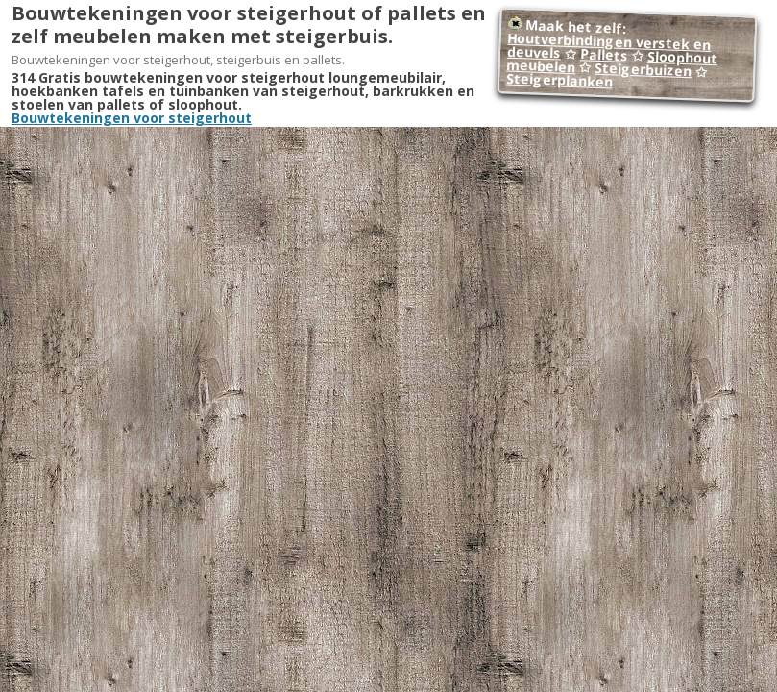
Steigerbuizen (643, 70)
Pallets (604, 54)
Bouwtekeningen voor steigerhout (132, 118)
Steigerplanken (560, 80)
